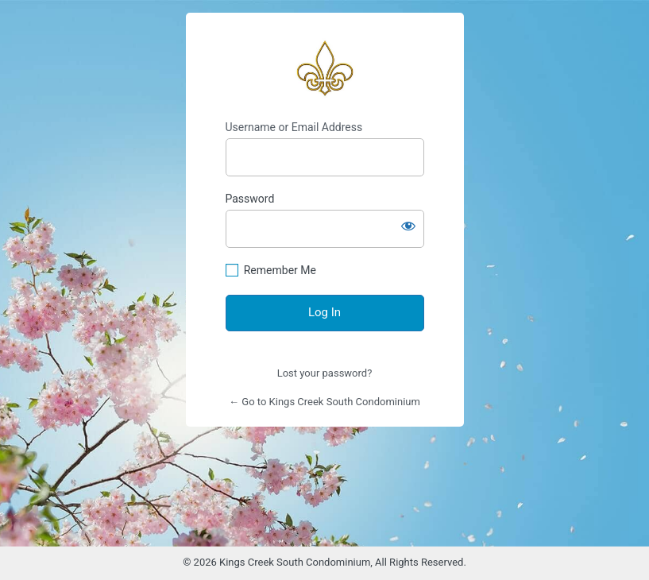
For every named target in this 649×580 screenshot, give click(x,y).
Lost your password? (325, 373)
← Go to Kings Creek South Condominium (324, 402)
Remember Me (280, 270)
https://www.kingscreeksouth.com (325, 66)
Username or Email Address (294, 127)
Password (250, 198)
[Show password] (408, 226)
